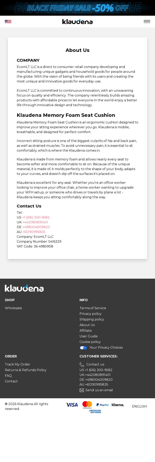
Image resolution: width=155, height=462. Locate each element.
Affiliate (86, 331)
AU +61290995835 (94, 384)
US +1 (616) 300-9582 (96, 370)
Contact (11, 381)
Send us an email (99, 390)
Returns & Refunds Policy (25, 370)
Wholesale (13, 308)
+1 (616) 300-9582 (36, 217)
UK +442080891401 (95, 375)
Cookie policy (90, 342)
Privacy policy (91, 314)
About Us (87, 325)
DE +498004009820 (96, 380)
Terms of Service (93, 308)
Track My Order (17, 364)
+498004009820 (36, 227)
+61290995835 (33, 232)
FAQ (8, 376)
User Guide (89, 336)
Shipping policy (92, 319)
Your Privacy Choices (101, 348)
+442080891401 (35, 222)
